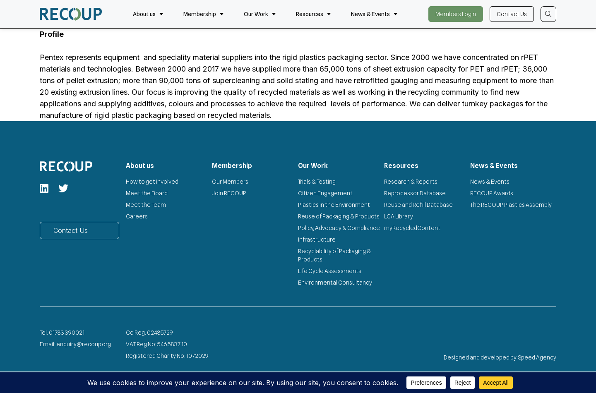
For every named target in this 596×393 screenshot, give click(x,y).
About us (148, 14)
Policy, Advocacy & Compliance (339, 228)
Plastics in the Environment (334, 204)
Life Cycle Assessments (329, 271)
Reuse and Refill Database (418, 204)
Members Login (455, 14)
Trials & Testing (317, 181)
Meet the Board (147, 193)
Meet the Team (146, 204)
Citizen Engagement (325, 193)
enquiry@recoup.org (83, 344)
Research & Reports (410, 181)
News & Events (374, 14)
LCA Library (398, 216)
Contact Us (512, 14)
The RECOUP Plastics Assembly (511, 204)
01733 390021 (66, 332)
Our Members (230, 181)
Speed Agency (537, 357)
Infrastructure (317, 239)
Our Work (260, 14)
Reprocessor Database (415, 193)
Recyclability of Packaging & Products (334, 255)
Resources (313, 14)
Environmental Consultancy (335, 282)
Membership (203, 14)
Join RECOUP (229, 193)
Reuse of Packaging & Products (339, 216)
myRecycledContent (412, 228)
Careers (137, 216)
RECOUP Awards (491, 193)
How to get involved (152, 181)
